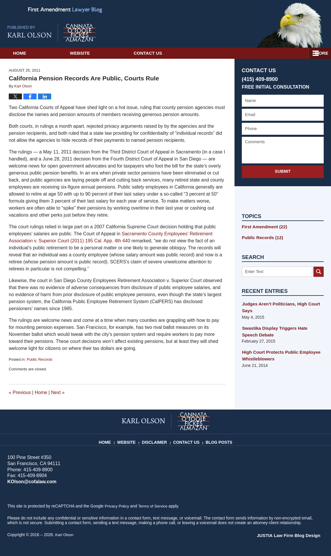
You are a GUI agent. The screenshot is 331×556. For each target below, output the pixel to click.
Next (57, 392)
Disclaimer (157, 440)
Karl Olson (64, 534)
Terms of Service (154, 506)
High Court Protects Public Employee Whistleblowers (278, 353)
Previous (20, 392)
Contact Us (201, 53)
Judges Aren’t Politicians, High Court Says (278, 306)
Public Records (39, 359)
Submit (283, 171)
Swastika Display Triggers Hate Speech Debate (280, 329)
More (318, 53)
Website (115, 53)
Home (37, 53)
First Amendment (263, 226)
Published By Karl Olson (290, 24)
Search (318, 270)
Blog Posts (218, 440)
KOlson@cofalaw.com (30, 481)
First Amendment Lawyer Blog (51, 32)
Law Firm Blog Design (296, 535)
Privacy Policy (117, 506)
